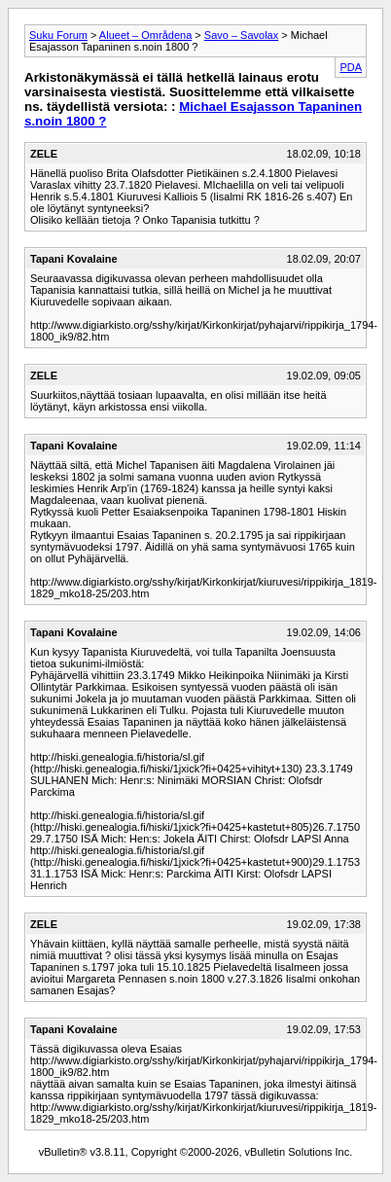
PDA (350, 67)
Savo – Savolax (241, 35)
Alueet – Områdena (145, 35)
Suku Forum (58, 35)
